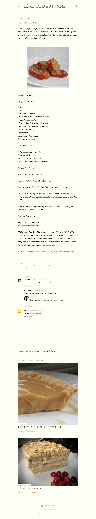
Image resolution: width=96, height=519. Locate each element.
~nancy (33, 297)
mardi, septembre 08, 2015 (39, 280)
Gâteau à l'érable (29, 488)
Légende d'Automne (44, 6)
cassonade (47, 266)
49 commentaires (30, 431)
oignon (35, 269)
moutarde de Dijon (23, 269)
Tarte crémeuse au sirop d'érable (40, 427)
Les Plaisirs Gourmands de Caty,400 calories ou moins (49, 251)
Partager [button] (20, 263)
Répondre (28, 286)
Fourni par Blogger (48, 505)
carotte (41, 266)
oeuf (31, 269)
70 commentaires (30, 492)
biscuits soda (27, 266)
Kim (25, 310)
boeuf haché (35, 266)
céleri (52, 266)
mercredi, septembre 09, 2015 (45, 297)
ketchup (68, 266)
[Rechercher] (77, 6)
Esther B (27, 280)
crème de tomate (60, 266)
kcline (54, 509)
